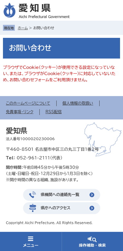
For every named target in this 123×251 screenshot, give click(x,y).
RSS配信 (54, 112)
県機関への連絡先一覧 (60, 195)
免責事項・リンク (19, 112)
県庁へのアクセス (56, 208)
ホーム (23, 28)
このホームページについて (28, 103)
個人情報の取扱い (78, 103)
